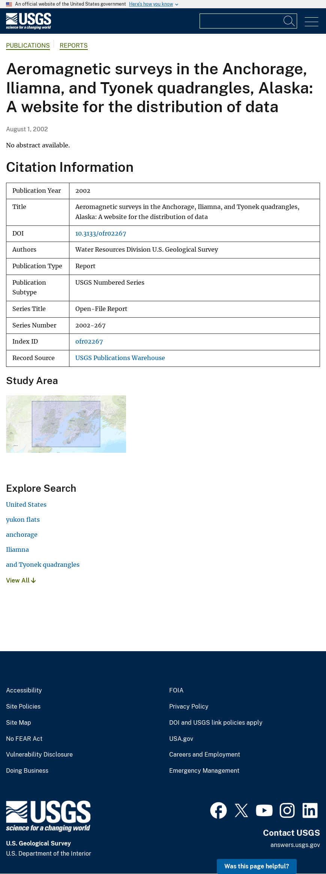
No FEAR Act (24, 739)
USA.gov (181, 739)
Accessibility (24, 690)
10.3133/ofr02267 (100, 233)
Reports (74, 45)
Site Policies (23, 706)
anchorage (22, 534)
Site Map (18, 722)
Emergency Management (204, 770)
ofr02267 (89, 341)
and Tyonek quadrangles (43, 564)
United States (26, 504)
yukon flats (23, 519)
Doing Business (27, 770)
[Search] (289, 21)
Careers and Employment (204, 754)
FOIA (176, 690)
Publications (28, 45)
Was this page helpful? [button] (256, 866)
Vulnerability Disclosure (39, 754)
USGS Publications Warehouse (120, 358)
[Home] (28, 27)
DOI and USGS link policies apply (216, 722)
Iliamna (17, 549)
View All (21, 580)
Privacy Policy (189, 706)
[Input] (248, 21)
